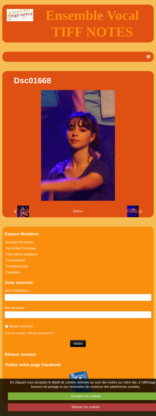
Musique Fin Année (19, 242)
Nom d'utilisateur (17, 290)
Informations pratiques (22, 254)
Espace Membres (22, 234)
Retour (78, 211)
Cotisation (13, 272)
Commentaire (15, 260)
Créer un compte (15, 333)
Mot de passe (14, 308)
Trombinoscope (17, 266)
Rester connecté (19, 326)
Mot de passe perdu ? (41, 333)
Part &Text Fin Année (21, 248)
